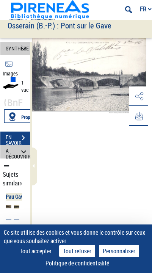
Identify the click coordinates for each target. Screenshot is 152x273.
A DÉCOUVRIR (18, 151)
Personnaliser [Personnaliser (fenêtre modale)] (119, 251)
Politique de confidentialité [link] (77, 263)
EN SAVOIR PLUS (18, 139)
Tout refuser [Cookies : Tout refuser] (77, 251)
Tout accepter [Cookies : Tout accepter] (36, 251)
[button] (138, 96)
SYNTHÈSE (17, 48)
